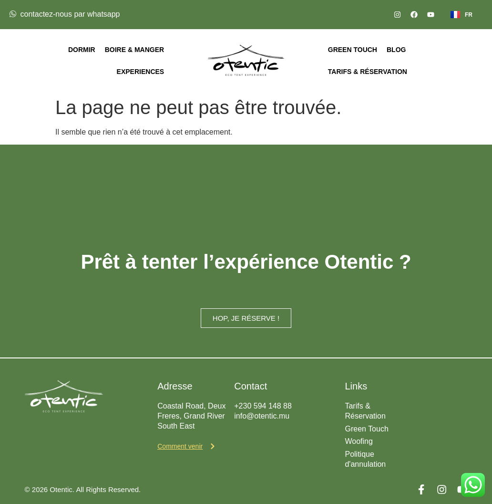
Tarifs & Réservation (367, 71)
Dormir (81, 49)
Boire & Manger (134, 49)
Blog (396, 49)
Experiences (140, 71)
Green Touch (352, 49)
